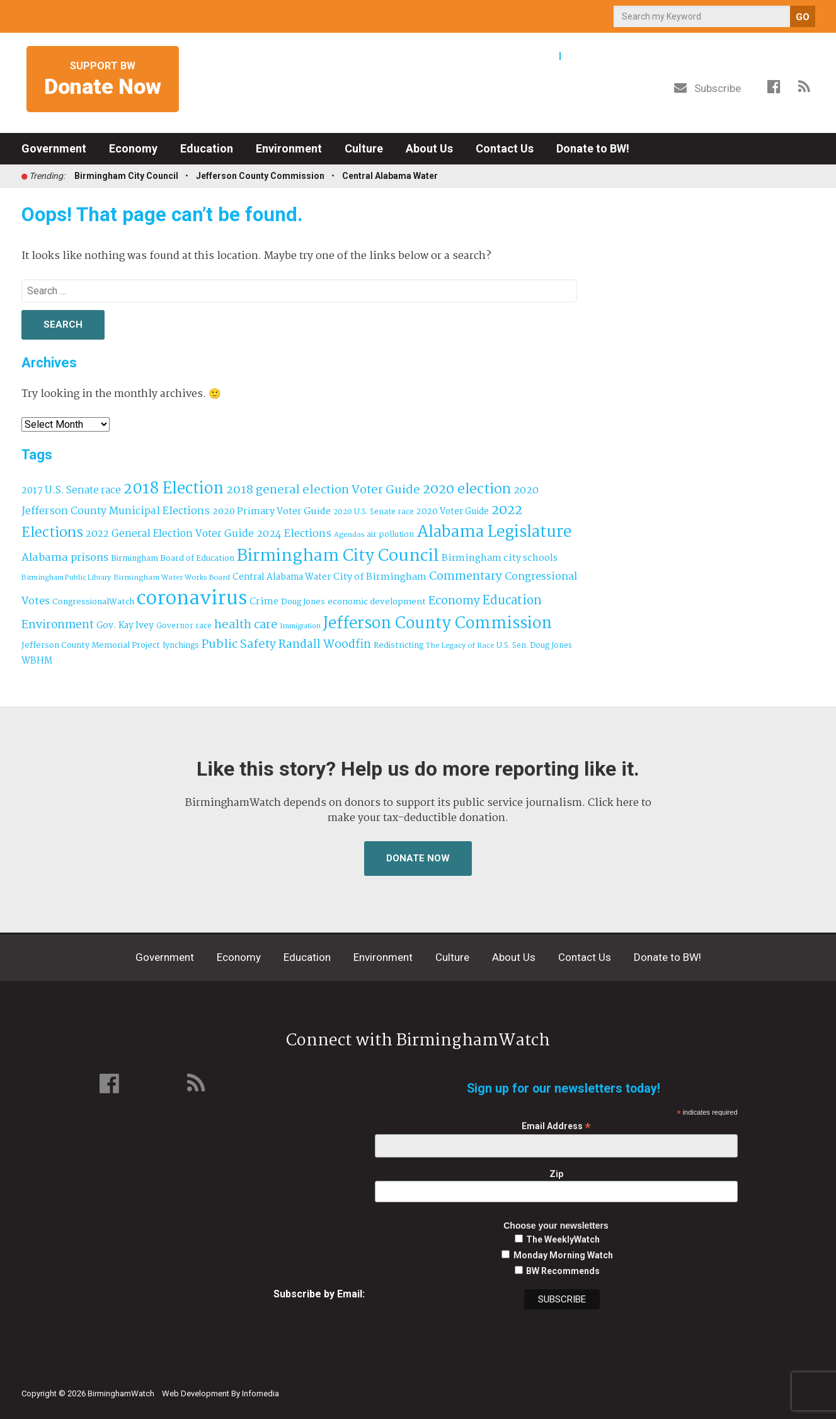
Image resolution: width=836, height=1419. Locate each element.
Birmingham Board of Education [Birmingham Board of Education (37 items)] (172, 558)
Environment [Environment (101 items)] (57, 625)
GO (803, 17)
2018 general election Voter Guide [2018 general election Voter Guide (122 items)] (323, 490)
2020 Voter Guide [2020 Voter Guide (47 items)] (452, 512)
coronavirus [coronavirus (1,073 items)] (192, 598)
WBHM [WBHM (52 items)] (36, 661)
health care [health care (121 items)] (246, 625)
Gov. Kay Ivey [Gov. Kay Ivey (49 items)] (125, 626)
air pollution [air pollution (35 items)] (390, 535)
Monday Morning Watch (563, 1255)
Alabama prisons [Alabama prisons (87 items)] (64, 557)
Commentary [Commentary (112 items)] (465, 576)
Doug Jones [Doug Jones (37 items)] (303, 602)
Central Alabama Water (390, 176)
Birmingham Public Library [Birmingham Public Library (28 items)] (66, 577)
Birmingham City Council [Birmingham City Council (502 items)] (338, 556)
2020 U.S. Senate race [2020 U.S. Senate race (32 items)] (373, 512)
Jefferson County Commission (260, 176)
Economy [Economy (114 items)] (454, 601)
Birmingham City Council (126, 176)
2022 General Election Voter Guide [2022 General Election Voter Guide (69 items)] (170, 534)
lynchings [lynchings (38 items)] (181, 645)
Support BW (102, 80)
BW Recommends (563, 1271)
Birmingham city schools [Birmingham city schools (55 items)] (500, 558)
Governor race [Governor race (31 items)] (184, 626)
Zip (556, 1174)
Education (206, 148)
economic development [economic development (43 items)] (377, 602)
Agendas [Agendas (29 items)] (349, 535)
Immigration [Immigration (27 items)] (300, 626)
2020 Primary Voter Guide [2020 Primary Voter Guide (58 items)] (271, 511)
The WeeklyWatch (563, 1239)
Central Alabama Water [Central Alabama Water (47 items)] (281, 577)
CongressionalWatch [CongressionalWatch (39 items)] (93, 602)
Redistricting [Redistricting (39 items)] (398, 645)
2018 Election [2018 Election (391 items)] (173, 489)
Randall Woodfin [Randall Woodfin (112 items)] (324, 644)
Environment (289, 148)
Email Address (556, 1126)
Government (53, 148)
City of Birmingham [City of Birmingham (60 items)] (380, 577)
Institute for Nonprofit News (756, 1386)
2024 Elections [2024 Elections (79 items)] (293, 534)
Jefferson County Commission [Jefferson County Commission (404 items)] (437, 624)
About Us (429, 148)
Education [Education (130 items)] (512, 601)
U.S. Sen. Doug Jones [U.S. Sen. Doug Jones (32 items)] (534, 646)
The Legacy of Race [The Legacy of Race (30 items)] (460, 646)
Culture (364, 148)
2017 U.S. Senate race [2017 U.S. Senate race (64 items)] (71, 490)
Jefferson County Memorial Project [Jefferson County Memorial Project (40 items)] (90, 645)
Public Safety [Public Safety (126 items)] (239, 644)
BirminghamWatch (418, 81)
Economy (133, 148)
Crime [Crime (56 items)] (263, 601)
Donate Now (418, 858)
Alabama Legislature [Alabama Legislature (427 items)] (494, 532)
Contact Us (505, 148)
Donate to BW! (592, 148)
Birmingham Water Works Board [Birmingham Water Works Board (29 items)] (171, 577)
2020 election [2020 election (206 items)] (467, 489)
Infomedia (260, 1393)
